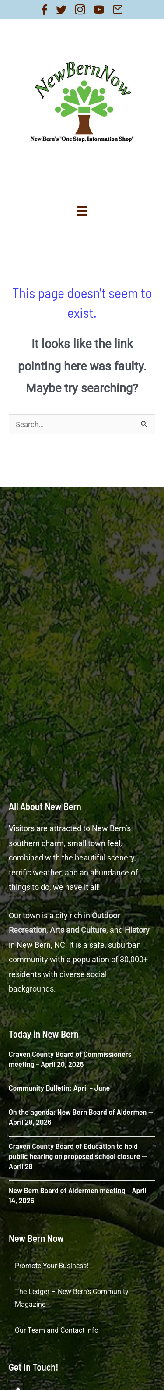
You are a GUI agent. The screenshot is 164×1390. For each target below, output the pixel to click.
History (137, 930)
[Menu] (82, 211)
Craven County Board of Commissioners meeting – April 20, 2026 (70, 1059)
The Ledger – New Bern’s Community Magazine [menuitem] (72, 1298)
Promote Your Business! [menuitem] (51, 1266)
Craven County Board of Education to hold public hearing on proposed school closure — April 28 (78, 1156)
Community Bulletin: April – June (59, 1087)
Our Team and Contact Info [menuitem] (56, 1330)
